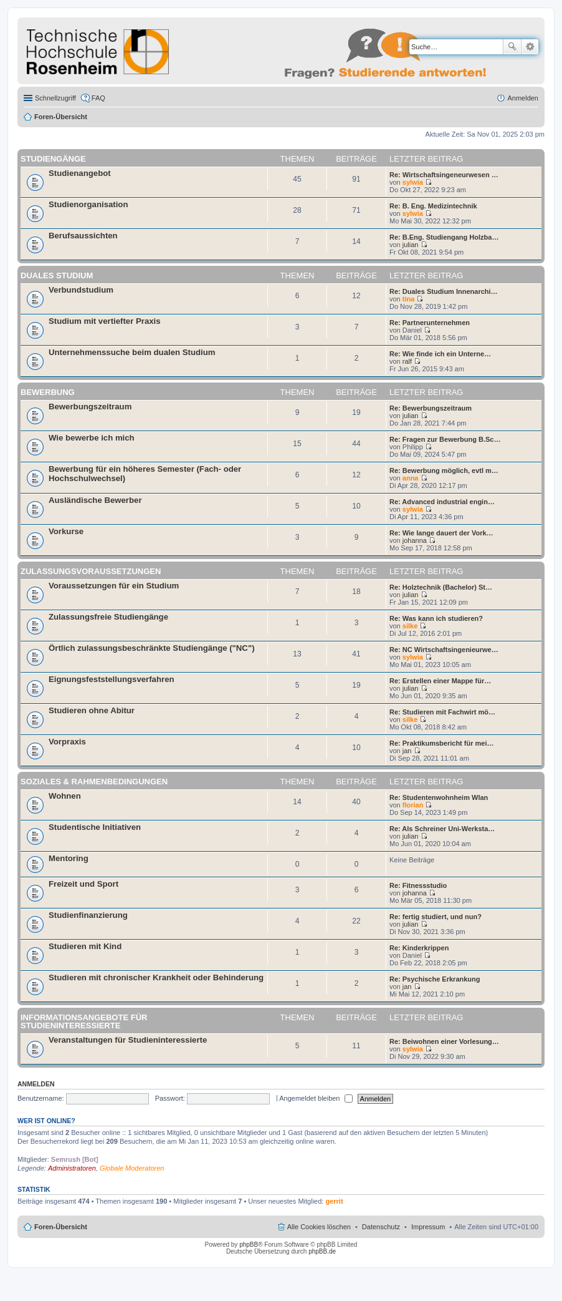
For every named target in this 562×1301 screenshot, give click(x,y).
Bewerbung (48, 392)
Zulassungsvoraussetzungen (91, 571)
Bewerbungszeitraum (90, 406)
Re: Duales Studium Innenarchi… (443, 291)
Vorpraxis (67, 741)
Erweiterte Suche (530, 46)
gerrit (334, 1201)
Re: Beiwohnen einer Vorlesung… (444, 1041)
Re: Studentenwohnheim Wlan (438, 797)
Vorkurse (66, 531)
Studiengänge (53, 158)
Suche (512, 46)
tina (408, 299)
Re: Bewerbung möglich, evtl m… (443, 470)
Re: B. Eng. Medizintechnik (433, 206)
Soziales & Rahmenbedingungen (94, 781)
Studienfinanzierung (88, 915)
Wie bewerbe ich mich (92, 437)
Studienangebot (80, 173)
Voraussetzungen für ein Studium (114, 585)
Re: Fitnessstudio (418, 885)
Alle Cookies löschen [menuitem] (319, 1226)
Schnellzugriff (55, 98)
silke (409, 626)
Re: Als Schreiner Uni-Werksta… (442, 828)
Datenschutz (381, 1226)
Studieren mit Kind (85, 946)
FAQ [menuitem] (98, 98)
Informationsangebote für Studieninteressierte (84, 1021)
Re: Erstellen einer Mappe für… (440, 681)
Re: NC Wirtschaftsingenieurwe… (443, 649)
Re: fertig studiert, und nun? (435, 916)
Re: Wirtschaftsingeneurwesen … (443, 174)
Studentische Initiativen (95, 827)
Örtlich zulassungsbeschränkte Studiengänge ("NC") (152, 648)
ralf (407, 361)
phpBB (248, 1244)
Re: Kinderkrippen (419, 948)
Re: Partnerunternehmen (429, 322)
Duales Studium (57, 275)
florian (413, 805)
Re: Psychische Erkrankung (434, 979)
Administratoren (72, 1168)
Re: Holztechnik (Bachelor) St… (440, 587)
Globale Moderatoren (132, 1168)
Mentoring (68, 858)
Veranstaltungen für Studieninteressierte (128, 1040)
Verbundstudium (81, 290)
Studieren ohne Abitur (92, 710)
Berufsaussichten (83, 235)
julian (410, 244)
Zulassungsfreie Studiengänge (108, 616)
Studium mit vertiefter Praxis (105, 321)
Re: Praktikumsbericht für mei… (441, 743)
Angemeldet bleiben (315, 1098)
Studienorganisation (88, 204)
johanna (414, 540)
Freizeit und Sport (83, 884)
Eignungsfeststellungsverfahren (111, 679)
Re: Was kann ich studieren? (436, 618)
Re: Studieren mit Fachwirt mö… (442, 712)
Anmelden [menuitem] (522, 98)
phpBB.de (322, 1251)
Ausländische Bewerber (95, 500)
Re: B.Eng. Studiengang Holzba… (443, 237)
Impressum (428, 1226)
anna (410, 478)
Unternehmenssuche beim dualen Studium (132, 352)
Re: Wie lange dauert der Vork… (441, 533)
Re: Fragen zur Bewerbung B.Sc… (444, 439)
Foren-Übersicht (60, 116)
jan (407, 750)
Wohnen (65, 796)
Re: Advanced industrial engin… (442, 501)
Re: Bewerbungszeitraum (430, 408)
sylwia (412, 182)
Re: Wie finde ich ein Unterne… (440, 354)
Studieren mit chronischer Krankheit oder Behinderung (156, 977)
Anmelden (36, 1084)
